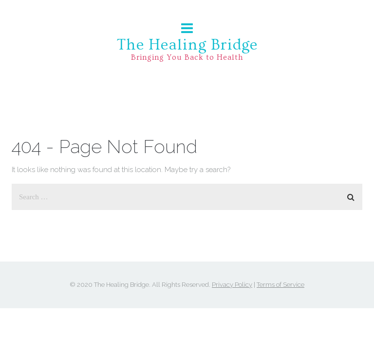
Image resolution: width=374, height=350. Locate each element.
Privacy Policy (232, 284)
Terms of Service (280, 284)
